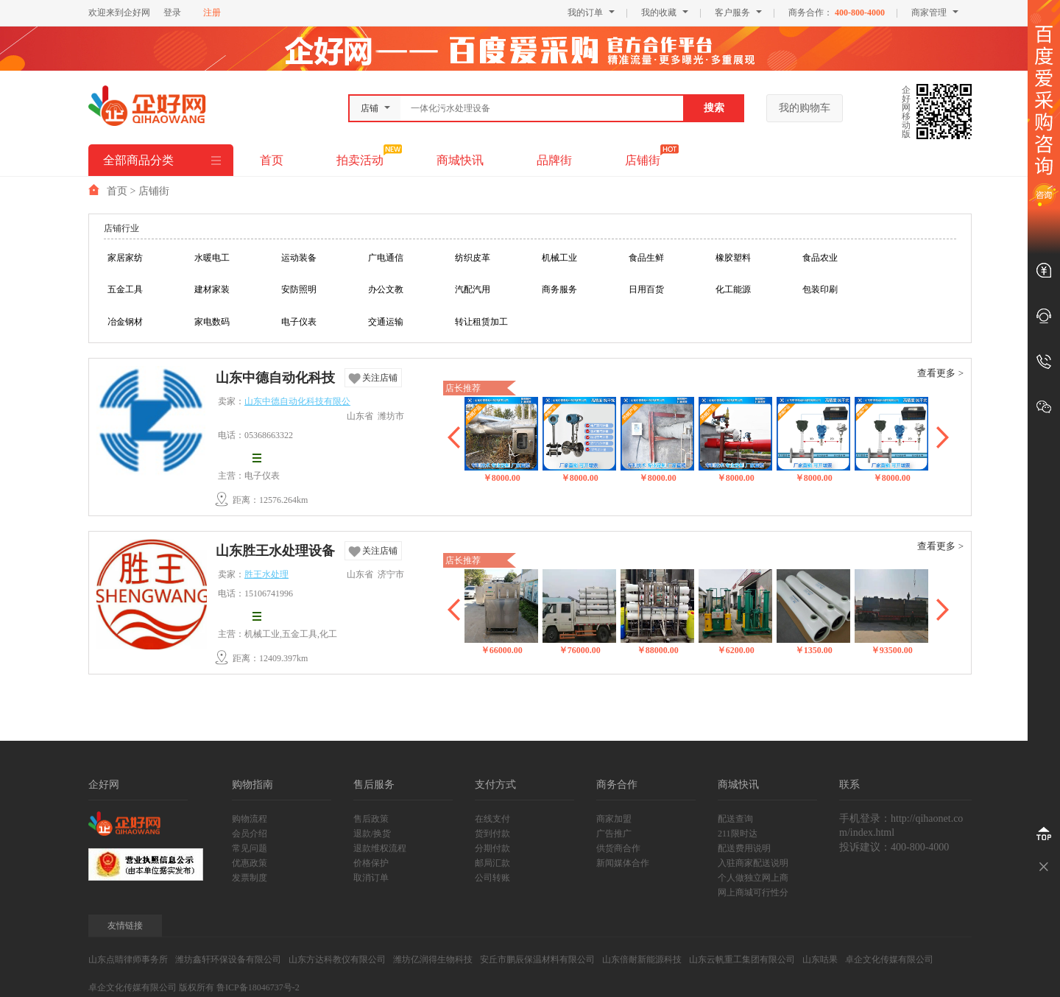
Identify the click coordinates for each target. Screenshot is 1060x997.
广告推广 (614, 833)
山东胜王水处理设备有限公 (275, 552)
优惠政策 (249, 863)
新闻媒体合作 (622, 863)
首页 (271, 160)
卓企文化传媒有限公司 (889, 959)
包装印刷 (820, 289)
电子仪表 (299, 322)
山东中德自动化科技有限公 (275, 379)
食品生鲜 (646, 258)
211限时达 (737, 833)
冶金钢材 (125, 322)
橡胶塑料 (733, 258)
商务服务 (559, 289)
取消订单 (371, 878)
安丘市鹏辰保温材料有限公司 (537, 959)
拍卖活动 (360, 160)
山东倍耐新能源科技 (642, 959)
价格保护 (371, 863)
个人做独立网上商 (753, 878)
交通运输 (385, 322)
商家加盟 (614, 819)
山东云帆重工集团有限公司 (742, 959)
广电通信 (385, 258)
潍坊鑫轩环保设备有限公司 (228, 959)
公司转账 (492, 878)
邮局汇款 (492, 863)
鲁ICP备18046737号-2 (258, 987)
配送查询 (735, 819)
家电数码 (212, 322)
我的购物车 (804, 107)
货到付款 (492, 833)
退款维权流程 (379, 848)
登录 (172, 12)
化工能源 (733, 289)
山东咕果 (820, 959)
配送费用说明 (744, 848)
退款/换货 (372, 833)
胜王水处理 (266, 574)
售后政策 (371, 819)
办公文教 (385, 289)
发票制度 (249, 878)
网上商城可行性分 (753, 892)
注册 (212, 12)
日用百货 (646, 289)
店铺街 (642, 160)
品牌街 (554, 160)
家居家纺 (125, 258)
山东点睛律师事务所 (128, 959)
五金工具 (125, 289)
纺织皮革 (472, 258)
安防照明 (299, 289)
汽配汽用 (472, 289)
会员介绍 (249, 833)
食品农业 (820, 258)
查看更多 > (940, 372)
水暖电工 (212, 258)
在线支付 (492, 819)
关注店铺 (380, 378)
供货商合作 (618, 848)
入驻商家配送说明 (753, 863)
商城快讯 (460, 160)
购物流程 (249, 819)
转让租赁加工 (481, 322)
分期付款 (492, 848)
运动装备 (299, 258)
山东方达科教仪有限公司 (337, 959)
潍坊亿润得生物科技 (433, 959)
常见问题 (249, 848)
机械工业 (559, 258)
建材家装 (212, 289)
